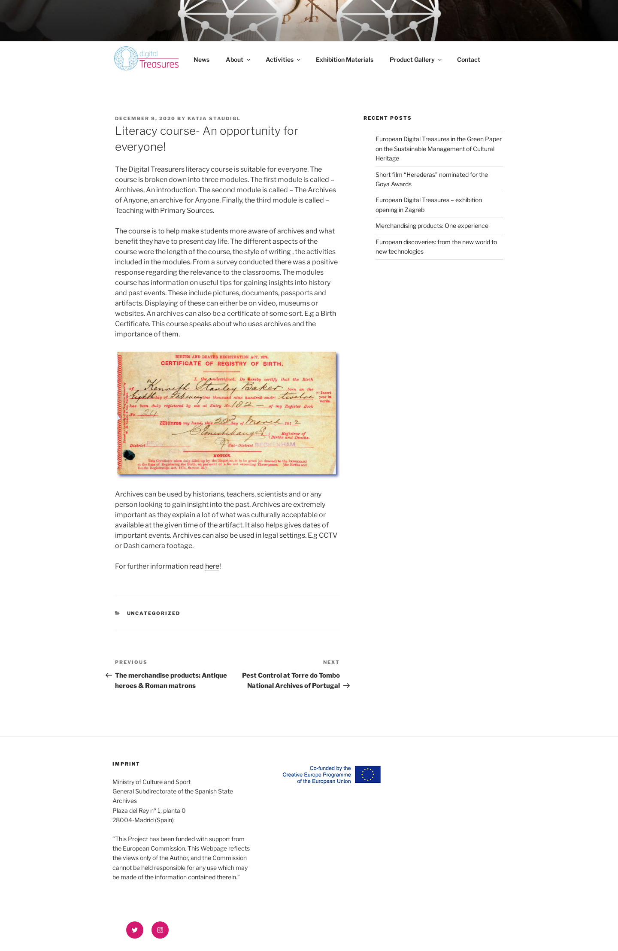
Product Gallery (416, 59)
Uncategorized (154, 613)
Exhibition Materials (344, 59)
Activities (284, 59)
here (212, 566)
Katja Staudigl (214, 118)
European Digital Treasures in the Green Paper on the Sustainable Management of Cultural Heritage (439, 148)
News (201, 59)
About (238, 59)
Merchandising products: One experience (433, 225)
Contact (468, 59)
